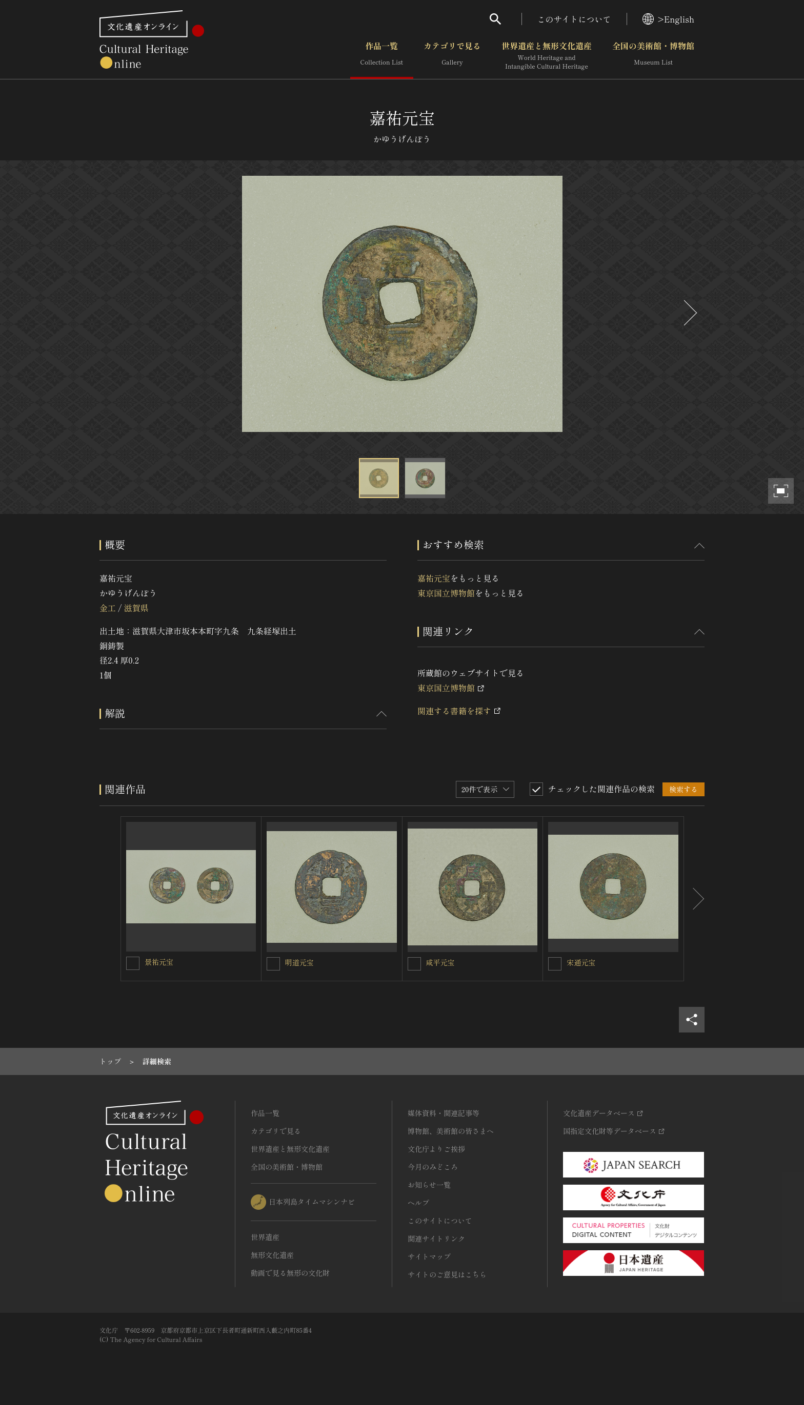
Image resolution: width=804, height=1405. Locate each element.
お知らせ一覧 (429, 1185)
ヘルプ (418, 1202)
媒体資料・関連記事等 (443, 1113)
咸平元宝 (440, 962)
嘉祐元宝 (433, 578)
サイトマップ (429, 1256)
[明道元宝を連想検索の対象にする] (273, 963)
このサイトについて (574, 19)
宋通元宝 (581, 962)
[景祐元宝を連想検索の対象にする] (132, 963)
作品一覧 (381, 55)
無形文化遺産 (272, 1255)
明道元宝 (299, 962)
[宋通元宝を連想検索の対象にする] (554, 963)
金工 (107, 608)
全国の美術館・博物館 (653, 55)
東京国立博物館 (446, 593)
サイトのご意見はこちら (447, 1274)
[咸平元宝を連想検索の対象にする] (414, 963)
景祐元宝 (159, 962)
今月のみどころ (433, 1167)
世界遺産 (265, 1237)
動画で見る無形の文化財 (290, 1273)
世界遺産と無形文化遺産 (546, 55)
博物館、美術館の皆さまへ (451, 1131)
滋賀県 (136, 608)
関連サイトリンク (436, 1238)
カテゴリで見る (452, 55)
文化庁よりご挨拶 (436, 1149)
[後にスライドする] (689, 313)
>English (668, 19)
